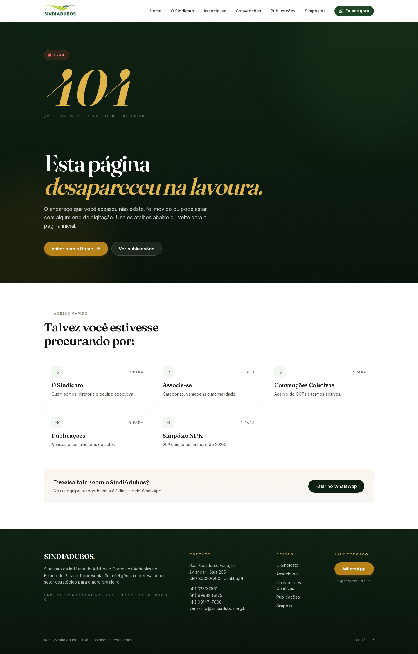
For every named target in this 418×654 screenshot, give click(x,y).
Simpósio (285, 605)
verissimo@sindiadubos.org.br (218, 608)
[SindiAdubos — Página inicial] (60, 11)
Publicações (283, 10)
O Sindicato (182, 10)
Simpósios (315, 10)
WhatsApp (354, 569)
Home (155, 10)
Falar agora (354, 10)
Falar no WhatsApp (336, 486)
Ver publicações (136, 248)
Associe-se (214, 10)
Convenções (248, 10)
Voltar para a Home (76, 248)
